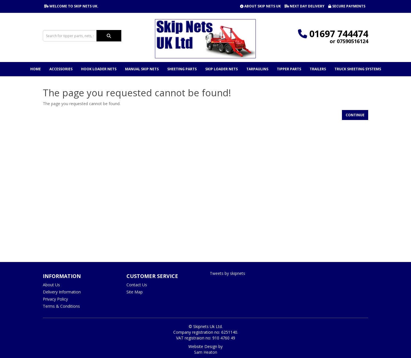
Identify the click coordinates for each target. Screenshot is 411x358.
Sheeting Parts (182, 69)
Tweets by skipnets (227, 273)
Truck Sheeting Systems (358, 69)
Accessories (60, 69)
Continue (355, 115)
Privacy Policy (55, 299)
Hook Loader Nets (98, 69)
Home (35, 69)
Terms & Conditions (61, 306)
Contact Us (136, 284)
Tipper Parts (289, 69)
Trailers (318, 69)
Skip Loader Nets (221, 69)
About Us (51, 284)
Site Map (134, 292)
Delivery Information (62, 292)
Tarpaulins (257, 69)
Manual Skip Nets (142, 69)
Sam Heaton (205, 352)
